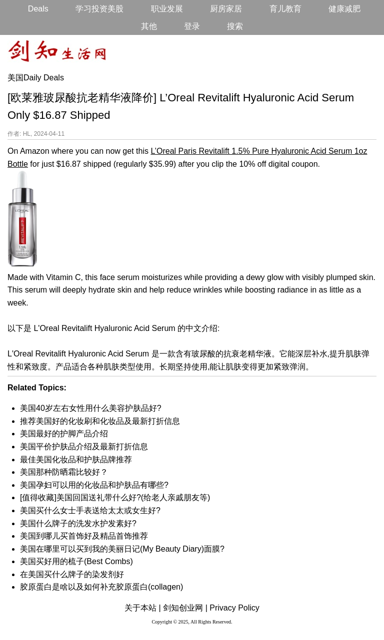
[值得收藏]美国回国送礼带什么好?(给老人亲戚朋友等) (115, 497)
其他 (149, 26)
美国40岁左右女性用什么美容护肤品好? (91, 408)
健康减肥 (344, 8)
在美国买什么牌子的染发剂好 (72, 574)
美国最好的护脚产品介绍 (64, 433)
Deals (38, 8)
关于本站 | (142, 608)
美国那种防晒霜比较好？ (64, 472)
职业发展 (167, 8)
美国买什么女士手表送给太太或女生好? (90, 510)
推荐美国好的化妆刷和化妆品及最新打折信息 (100, 421)
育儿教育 (286, 8)
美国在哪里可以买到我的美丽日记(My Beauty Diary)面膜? (122, 549)
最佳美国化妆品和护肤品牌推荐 (76, 459)
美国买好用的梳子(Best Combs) (76, 561)
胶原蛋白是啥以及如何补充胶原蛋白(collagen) (101, 587)
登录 (192, 26)
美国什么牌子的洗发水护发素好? (78, 523)
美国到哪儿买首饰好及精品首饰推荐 (84, 536)
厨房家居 (226, 8)
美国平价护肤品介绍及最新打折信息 (84, 446)
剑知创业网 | (185, 608)
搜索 (235, 26)
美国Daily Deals (36, 77)
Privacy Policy (235, 608)
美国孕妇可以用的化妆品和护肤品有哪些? (94, 485)
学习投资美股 (100, 8)
